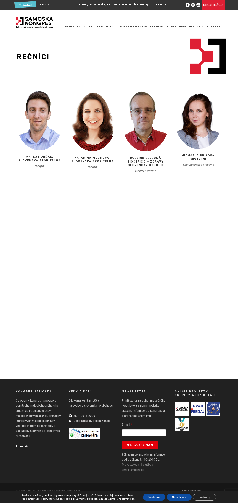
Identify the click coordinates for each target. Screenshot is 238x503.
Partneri (178, 26)
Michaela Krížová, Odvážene (198, 157)
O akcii (112, 26)
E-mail (127, 424)
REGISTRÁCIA (75, 26)
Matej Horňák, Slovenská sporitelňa (39, 158)
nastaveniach (126, 499)
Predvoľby (204, 497)
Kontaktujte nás (191, 491)
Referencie (159, 26)
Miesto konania (133, 26)
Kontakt (213, 26)
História (196, 26)
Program (96, 26)
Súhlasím (153, 497)
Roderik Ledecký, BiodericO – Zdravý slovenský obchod (146, 161)
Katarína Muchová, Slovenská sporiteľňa (92, 159)
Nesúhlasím (179, 497)
